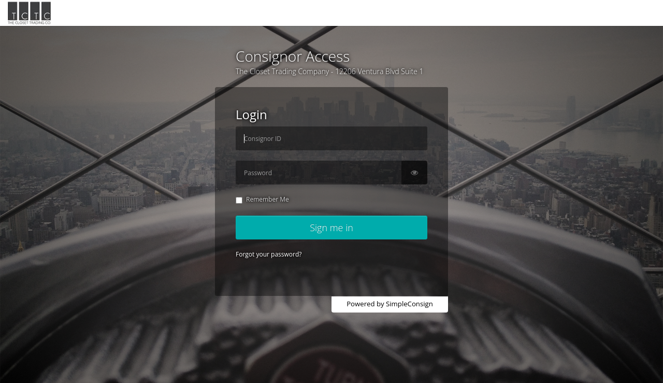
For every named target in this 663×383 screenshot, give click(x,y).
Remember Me (262, 199)
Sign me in (331, 227)
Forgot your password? (268, 254)
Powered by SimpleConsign (390, 303)
